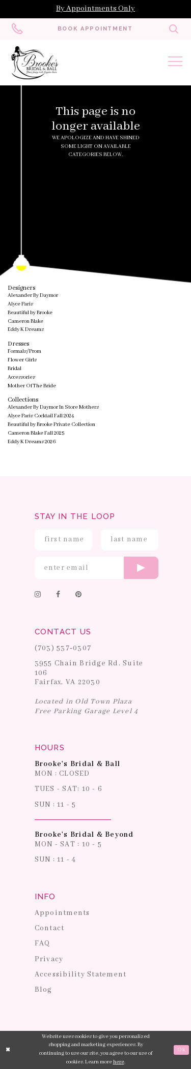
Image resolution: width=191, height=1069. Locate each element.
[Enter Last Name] (130, 539)
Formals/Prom (24, 351)
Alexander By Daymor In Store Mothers (53, 407)
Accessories (21, 377)
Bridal (14, 368)
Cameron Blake (25, 321)
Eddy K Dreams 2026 (32, 442)
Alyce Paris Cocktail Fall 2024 (41, 416)
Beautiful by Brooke (30, 313)
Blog (43, 989)
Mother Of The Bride (32, 386)
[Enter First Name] (64, 539)
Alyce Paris (20, 304)
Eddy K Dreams (26, 330)
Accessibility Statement (81, 974)
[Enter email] (97, 568)
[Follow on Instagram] (38, 595)
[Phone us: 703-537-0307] (18, 29)
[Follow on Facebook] (58, 595)
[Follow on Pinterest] (78, 595)
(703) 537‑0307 (63, 648)
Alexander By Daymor (33, 295)
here (118, 1062)
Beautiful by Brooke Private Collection (51, 424)
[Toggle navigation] (175, 63)
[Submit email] (141, 568)
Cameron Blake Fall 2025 (36, 433)
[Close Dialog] (8, 1050)
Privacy (49, 959)
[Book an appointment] (95, 29)
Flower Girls (22, 360)
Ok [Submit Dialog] (181, 1050)
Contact (50, 928)
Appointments (62, 913)
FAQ (42, 944)
